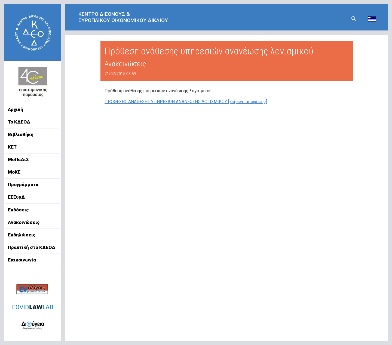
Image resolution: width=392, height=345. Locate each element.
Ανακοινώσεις (24, 222)
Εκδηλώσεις (22, 235)
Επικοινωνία (22, 260)
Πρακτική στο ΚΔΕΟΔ (31, 247)
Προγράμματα (23, 184)
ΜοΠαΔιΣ (18, 159)
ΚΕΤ (12, 147)
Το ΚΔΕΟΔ (19, 122)
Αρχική (15, 109)
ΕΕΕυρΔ (16, 197)
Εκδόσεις (18, 209)
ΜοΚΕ (14, 172)
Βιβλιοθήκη (20, 134)
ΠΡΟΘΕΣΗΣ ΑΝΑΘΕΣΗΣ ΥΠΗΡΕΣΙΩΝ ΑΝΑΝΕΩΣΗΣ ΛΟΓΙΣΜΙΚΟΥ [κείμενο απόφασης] (186, 101)
